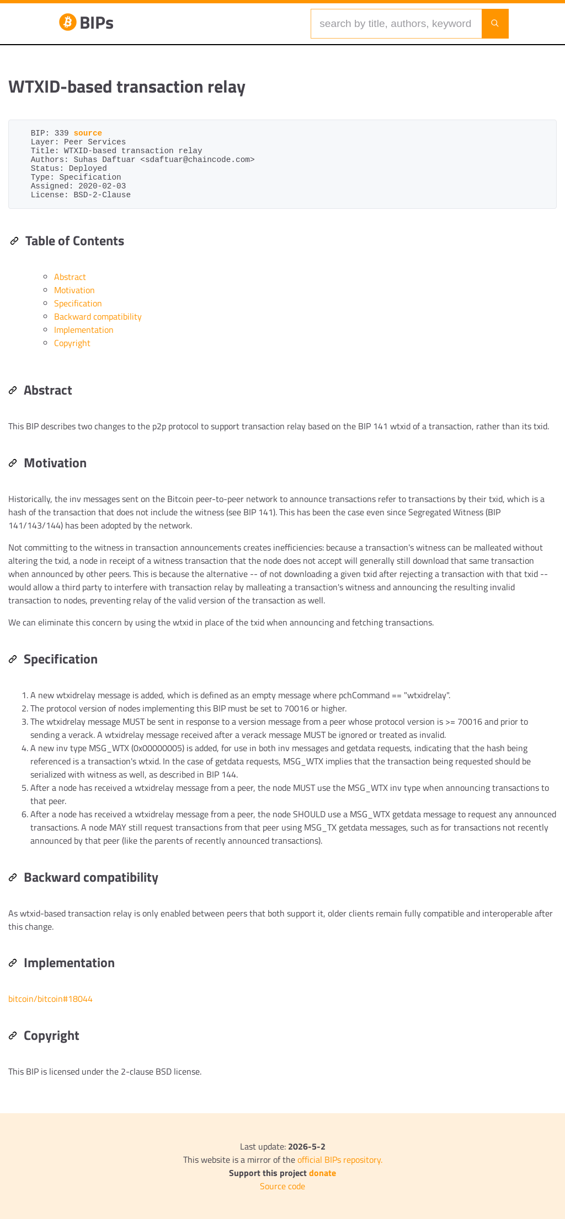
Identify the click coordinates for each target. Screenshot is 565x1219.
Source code (282, 1186)
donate (322, 1172)
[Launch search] (495, 24)
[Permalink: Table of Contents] (14, 242)
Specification (78, 303)
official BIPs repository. (339, 1159)
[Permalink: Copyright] (12, 1036)
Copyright (72, 342)
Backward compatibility (98, 316)
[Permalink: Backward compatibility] (12, 878)
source (87, 133)
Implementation (84, 329)
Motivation (74, 289)
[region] (282, 599)
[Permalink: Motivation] (12, 464)
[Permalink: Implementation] (12, 963)
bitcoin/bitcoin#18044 (50, 998)
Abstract (70, 276)
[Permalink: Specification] (12, 660)
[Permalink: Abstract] (12, 391)
